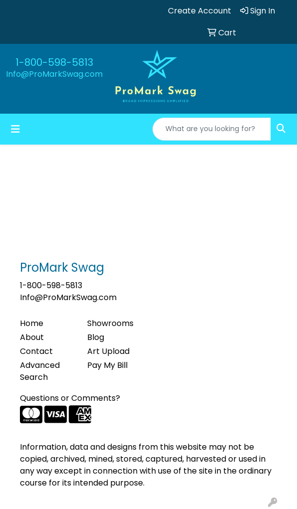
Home (31, 323)
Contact (36, 351)
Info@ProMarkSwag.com (54, 74)
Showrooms (110, 323)
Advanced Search (40, 371)
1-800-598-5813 (54, 62)
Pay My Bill (107, 365)
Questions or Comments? (70, 398)
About (32, 337)
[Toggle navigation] (15, 129)
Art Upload (108, 351)
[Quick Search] (211, 129)
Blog (95, 337)
